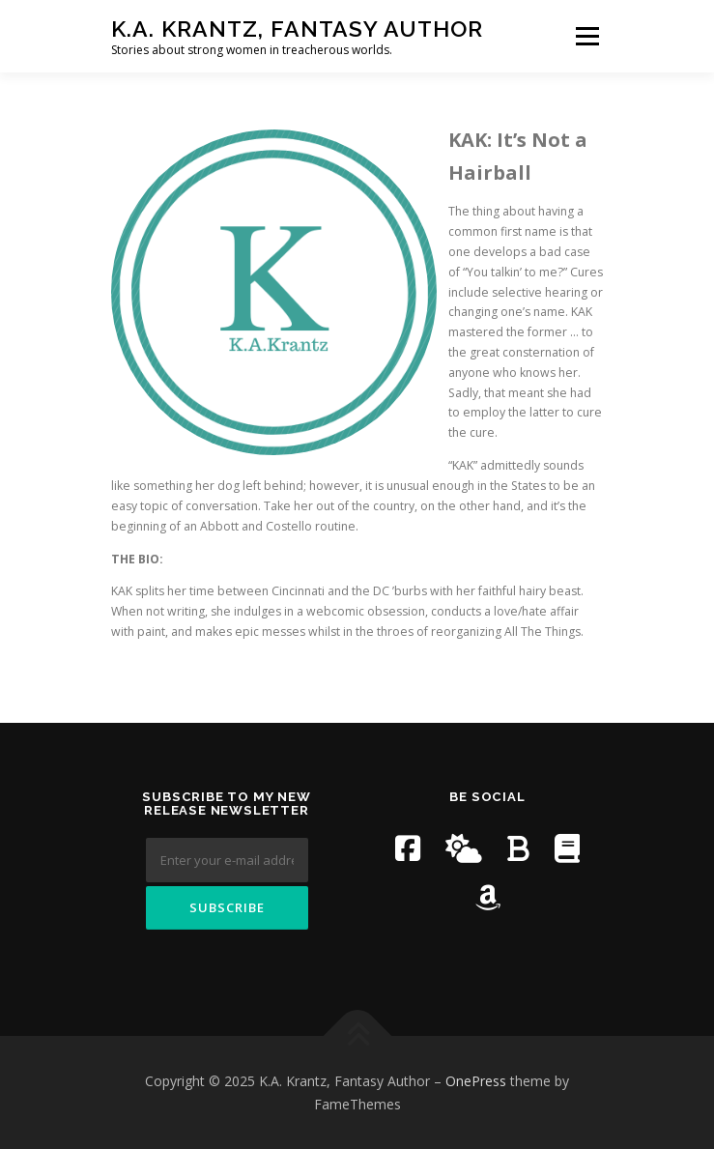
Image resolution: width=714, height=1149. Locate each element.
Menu (586, 36)
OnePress (475, 1081)
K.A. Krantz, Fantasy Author (297, 28)
